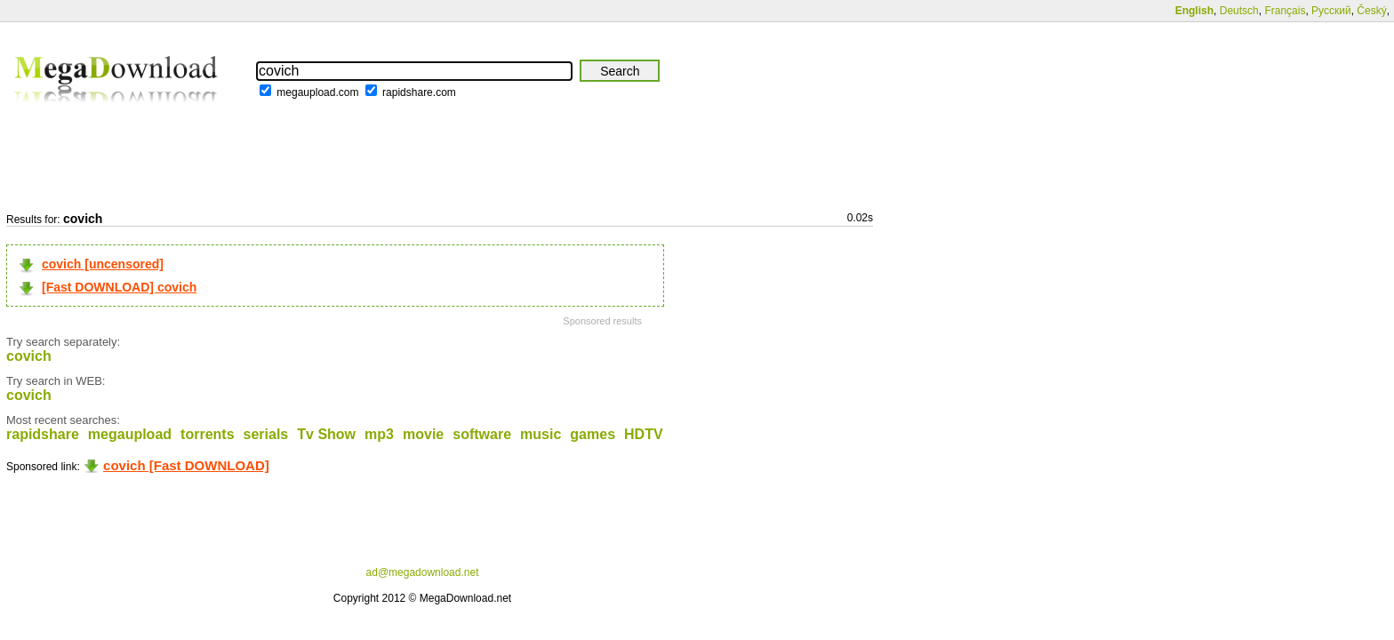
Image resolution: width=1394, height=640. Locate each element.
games (592, 434)
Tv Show (326, 434)
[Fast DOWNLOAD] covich (119, 287)
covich (29, 356)
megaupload (130, 434)
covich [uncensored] (103, 264)
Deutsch (1239, 10)
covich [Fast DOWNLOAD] (186, 465)
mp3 (379, 434)
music (540, 434)
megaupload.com (317, 92)
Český (1371, 10)
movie (423, 434)
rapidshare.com (419, 92)
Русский (1331, 10)
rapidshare (42, 434)
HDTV (643, 434)
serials (266, 434)
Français (1284, 10)
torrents (207, 434)
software (482, 434)
